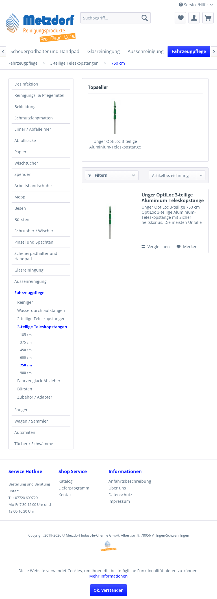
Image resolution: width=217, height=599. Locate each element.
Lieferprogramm (73, 488)
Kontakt (65, 494)
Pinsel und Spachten (33, 242)
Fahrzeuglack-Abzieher (38, 380)
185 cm (26, 334)
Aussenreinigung (30, 281)
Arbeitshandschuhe (33, 185)
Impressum (119, 501)
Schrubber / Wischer (33, 230)
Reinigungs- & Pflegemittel (39, 95)
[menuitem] (115, 17)
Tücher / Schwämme (33, 443)
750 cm (26, 365)
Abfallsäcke (25, 140)
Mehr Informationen (108, 576)
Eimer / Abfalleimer (32, 129)
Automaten (24, 432)
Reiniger (25, 302)
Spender (22, 174)
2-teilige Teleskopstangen (41, 318)
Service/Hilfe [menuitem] (194, 4)
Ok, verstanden (108, 590)
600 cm (26, 357)
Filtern (97, 175)
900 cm (26, 372)
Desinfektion (26, 84)
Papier (20, 151)
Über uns (117, 488)
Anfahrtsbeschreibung (129, 481)
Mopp (19, 197)
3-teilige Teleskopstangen (42, 326)
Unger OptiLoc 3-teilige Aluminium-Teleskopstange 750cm (115, 144)
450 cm (26, 349)
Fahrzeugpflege (29, 292)
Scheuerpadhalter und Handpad (35, 256)
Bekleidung (25, 106)
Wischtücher (26, 163)
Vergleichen (156, 246)
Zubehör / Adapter (34, 397)
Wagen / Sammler (31, 421)
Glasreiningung (29, 270)
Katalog (65, 481)
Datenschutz (120, 494)
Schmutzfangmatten (33, 118)
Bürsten (21, 219)
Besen (20, 208)
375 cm (26, 342)
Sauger (21, 409)
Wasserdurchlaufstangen (41, 310)
